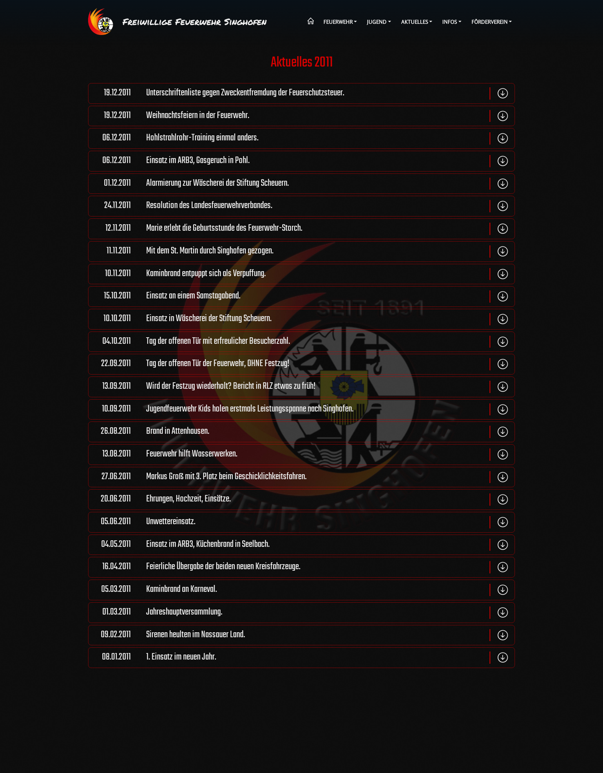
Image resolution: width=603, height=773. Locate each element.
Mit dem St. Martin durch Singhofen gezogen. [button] (180, 251)
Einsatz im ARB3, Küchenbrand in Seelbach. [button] (179, 545)
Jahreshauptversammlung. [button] (155, 613)
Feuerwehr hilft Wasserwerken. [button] (162, 454)
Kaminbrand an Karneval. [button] (152, 590)
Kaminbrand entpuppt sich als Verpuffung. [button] (177, 274)
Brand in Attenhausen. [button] (148, 432)
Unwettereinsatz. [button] (141, 522)
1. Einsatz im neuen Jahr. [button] (152, 658)
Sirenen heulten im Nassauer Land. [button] (166, 635)
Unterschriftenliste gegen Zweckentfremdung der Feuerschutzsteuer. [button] (216, 93)
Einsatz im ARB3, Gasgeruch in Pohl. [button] (169, 161)
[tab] (301, 93)
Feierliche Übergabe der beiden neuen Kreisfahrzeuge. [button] (194, 567)
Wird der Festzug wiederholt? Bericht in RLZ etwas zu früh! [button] (201, 387)
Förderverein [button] (489, 22)
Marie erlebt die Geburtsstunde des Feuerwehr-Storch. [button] (195, 229)
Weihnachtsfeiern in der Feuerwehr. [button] (168, 116)
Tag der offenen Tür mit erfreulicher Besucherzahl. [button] (189, 342)
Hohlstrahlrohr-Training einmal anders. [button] (173, 138)
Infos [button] (449, 22)
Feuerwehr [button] (338, 22)
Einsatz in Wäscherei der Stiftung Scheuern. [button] (180, 319)
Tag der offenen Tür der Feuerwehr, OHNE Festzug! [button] (188, 364)
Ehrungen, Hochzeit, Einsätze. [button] (159, 499)
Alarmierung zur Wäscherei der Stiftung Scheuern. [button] (188, 184)
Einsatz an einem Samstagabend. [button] (164, 296)
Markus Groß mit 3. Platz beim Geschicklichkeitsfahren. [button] (197, 477)
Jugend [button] (376, 22)
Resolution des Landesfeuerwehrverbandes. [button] (180, 206)
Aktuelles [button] (414, 22)
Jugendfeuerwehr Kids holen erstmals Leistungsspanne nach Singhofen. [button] (220, 409)
